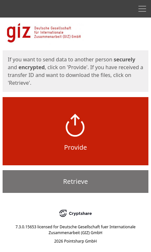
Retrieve (75, 181)
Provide (75, 147)
